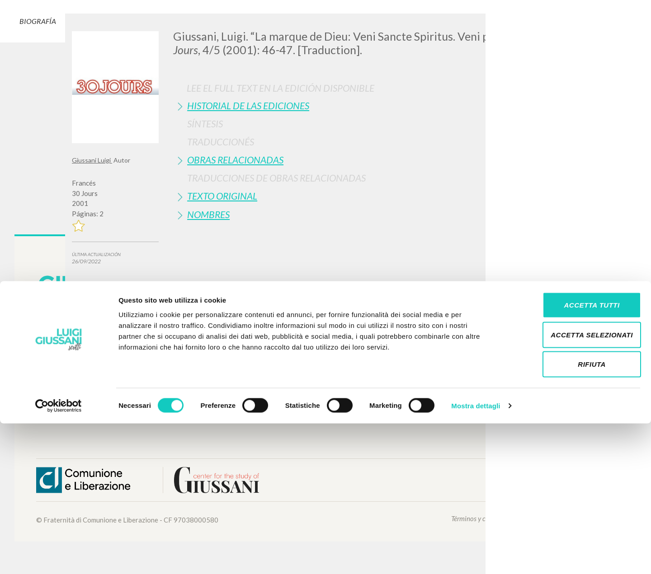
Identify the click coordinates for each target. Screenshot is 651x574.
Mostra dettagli (475, 556)
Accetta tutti (575, 455)
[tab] (376, 105)
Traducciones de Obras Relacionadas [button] (276, 178)
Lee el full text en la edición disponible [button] (280, 88)
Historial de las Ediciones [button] (248, 105)
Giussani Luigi (92, 160)
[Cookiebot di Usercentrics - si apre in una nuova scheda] (58, 556)
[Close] (572, 27)
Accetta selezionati (575, 485)
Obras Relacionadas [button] (235, 159)
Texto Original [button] (222, 196)
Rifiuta (575, 514)
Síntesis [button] (205, 123)
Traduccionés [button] (220, 141)
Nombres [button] (208, 214)
